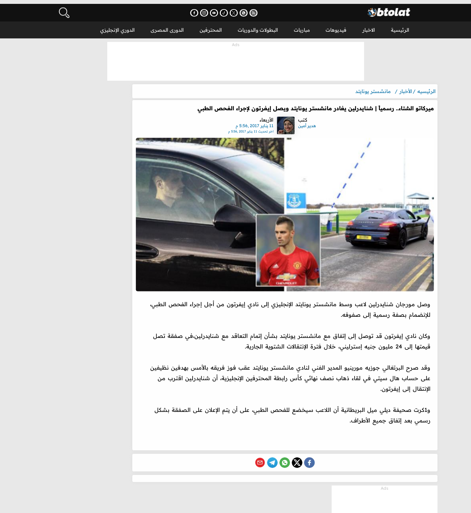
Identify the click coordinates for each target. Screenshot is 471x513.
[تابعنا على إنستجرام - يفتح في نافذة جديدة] (217, 9)
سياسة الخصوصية (217, 504)
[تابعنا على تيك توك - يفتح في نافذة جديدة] (237, 9)
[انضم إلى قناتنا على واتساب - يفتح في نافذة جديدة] (256, 9)
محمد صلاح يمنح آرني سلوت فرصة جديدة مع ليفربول (91, 429)
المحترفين (211, 26)
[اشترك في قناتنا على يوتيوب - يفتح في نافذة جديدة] (227, 9)
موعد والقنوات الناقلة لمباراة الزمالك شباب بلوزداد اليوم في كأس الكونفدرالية (94, 481)
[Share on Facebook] (314, 455)
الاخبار (368, 26)
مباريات (302, 26)
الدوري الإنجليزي (117, 26)
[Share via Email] (264, 455)
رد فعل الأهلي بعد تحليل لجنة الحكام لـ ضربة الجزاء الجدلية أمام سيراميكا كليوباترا (91, 464)
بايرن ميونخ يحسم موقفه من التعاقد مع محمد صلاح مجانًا (93, 446)
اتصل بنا (276, 504)
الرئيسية (400, 26)
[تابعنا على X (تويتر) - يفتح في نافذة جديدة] (246, 9)
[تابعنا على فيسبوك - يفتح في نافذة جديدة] (207, 9)
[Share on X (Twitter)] (301, 455)
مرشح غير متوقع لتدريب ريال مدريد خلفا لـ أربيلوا (91, 412)
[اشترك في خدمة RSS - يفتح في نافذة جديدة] (266, 9)
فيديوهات (336, 26)
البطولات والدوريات (258, 26)
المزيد (54, 187)
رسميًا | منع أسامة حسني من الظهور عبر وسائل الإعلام (92, 395)
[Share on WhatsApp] (289, 455)
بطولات (371, 504)
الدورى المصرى (167, 26)
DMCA (252, 504)
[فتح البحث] (63, 9)
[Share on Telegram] (277, 455)
